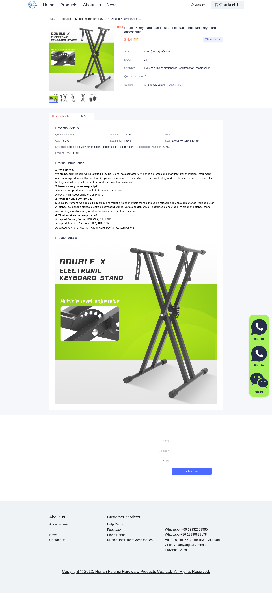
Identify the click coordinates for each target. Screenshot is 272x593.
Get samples (177, 84)
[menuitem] (48, 5)
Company (164, 450)
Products (68, 4)
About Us (92, 4)
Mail (167, 460)
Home (48, 4)
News (112, 4)
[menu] (115, 4)
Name (166, 440)
